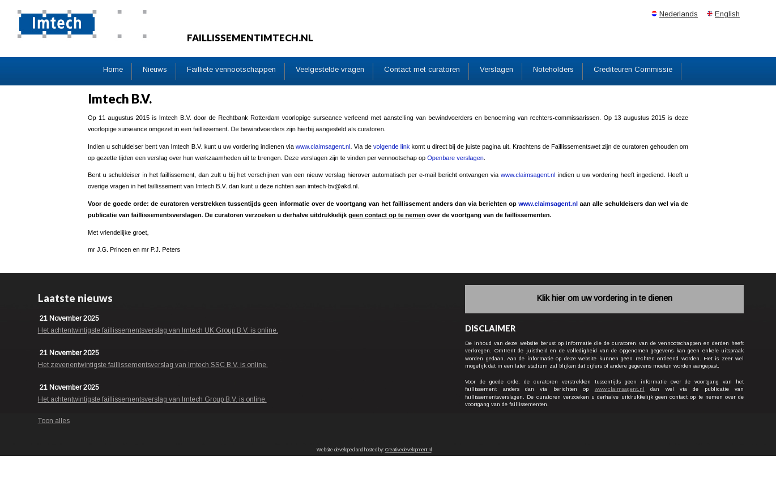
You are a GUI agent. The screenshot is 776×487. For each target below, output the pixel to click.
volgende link (391, 146)
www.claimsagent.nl (323, 146)
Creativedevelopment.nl (408, 449)
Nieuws (155, 69)
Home (113, 69)
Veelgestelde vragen (330, 69)
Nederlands (678, 14)
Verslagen (496, 69)
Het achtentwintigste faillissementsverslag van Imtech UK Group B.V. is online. (158, 330)
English (727, 14)
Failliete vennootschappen (231, 69)
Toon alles (54, 421)
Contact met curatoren (422, 69)
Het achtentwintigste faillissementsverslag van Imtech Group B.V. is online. (152, 399)
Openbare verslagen (455, 157)
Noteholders (553, 69)
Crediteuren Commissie (633, 69)
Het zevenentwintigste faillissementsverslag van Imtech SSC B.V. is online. (153, 365)
